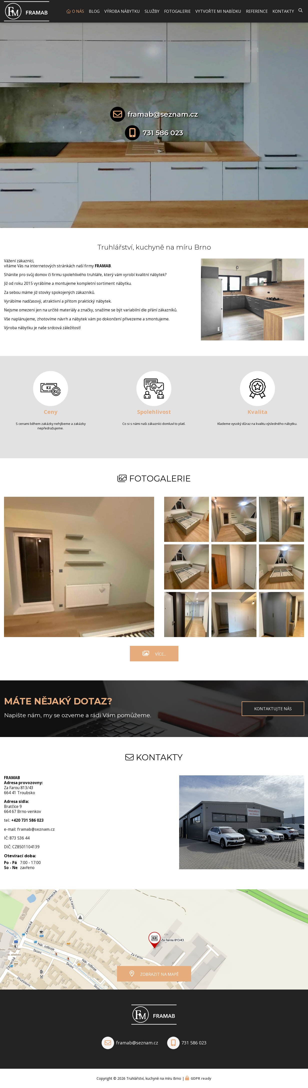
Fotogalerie (177, 11)
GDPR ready (201, 1078)
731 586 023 (163, 133)
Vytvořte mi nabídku (218, 11)
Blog (94, 11)
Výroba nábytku (122, 11)
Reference (257, 11)
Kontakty (283, 11)
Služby (152, 11)
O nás (78, 11)
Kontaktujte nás (273, 708)
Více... (160, 654)
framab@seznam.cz (163, 114)
